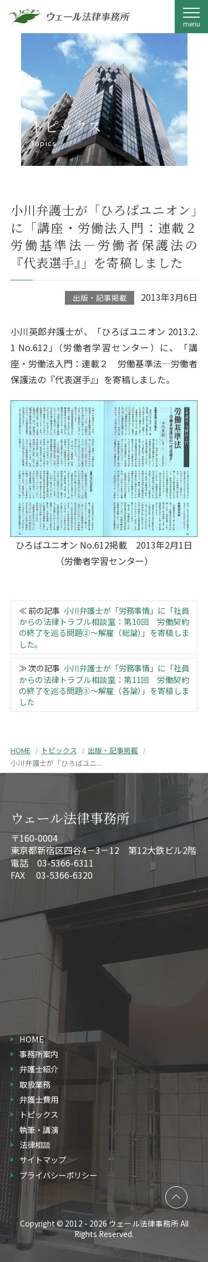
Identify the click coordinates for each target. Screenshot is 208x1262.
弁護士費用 (38, 1099)
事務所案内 (38, 1054)
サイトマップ (42, 1159)
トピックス (59, 750)
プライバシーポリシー (58, 1175)
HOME (21, 750)
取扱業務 (34, 1084)
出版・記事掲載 (100, 297)
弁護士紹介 (38, 1069)
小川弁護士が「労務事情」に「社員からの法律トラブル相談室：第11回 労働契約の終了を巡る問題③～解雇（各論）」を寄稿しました (104, 684)
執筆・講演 (38, 1129)
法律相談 (34, 1144)
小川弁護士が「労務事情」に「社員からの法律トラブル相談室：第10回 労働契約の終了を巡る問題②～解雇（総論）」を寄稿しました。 (104, 626)
